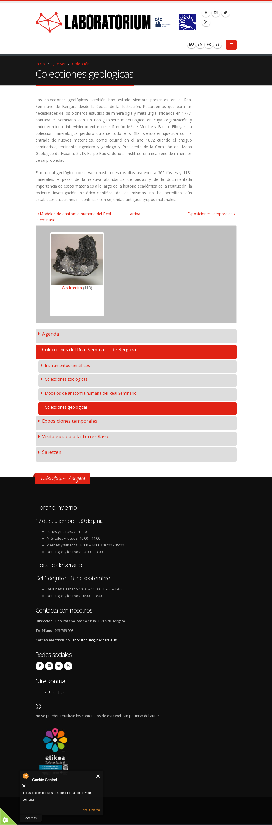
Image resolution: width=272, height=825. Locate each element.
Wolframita (72, 287)
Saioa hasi (56, 692)
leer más (31, 818)
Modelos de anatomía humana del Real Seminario (91, 393)
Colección (81, 63)
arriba (134, 213)
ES (217, 44)
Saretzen (51, 452)
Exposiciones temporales (69, 421)
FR (209, 44)
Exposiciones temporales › (211, 213)
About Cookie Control (25, 776)
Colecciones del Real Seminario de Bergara (89, 349)
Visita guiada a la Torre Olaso (75, 436)
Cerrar (98, 776)
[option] (77, 274)
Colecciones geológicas (66, 407)
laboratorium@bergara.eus (94, 640)
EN (200, 44)
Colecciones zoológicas (66, 379)
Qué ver (58, 63)
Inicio (40, 63)
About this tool (91, 810)
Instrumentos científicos (67, 365)
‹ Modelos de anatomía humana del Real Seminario (74, 217)
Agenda (50, 334)
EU (191, 44)
